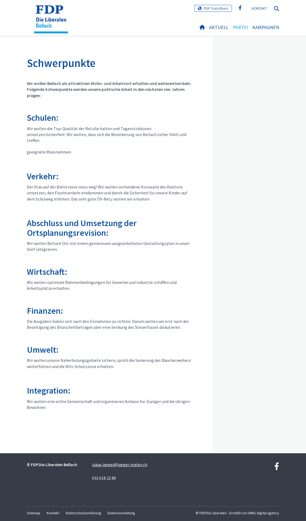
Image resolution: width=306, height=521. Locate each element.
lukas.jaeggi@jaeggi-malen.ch (119, 464)
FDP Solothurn (216, 8)
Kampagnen (265, 27)
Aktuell (218, 27)
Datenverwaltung (121, 513)
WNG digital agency (263, 513)
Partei (240, 27)
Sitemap (33, 513)
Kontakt (259, 8)
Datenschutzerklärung (83, 513)
